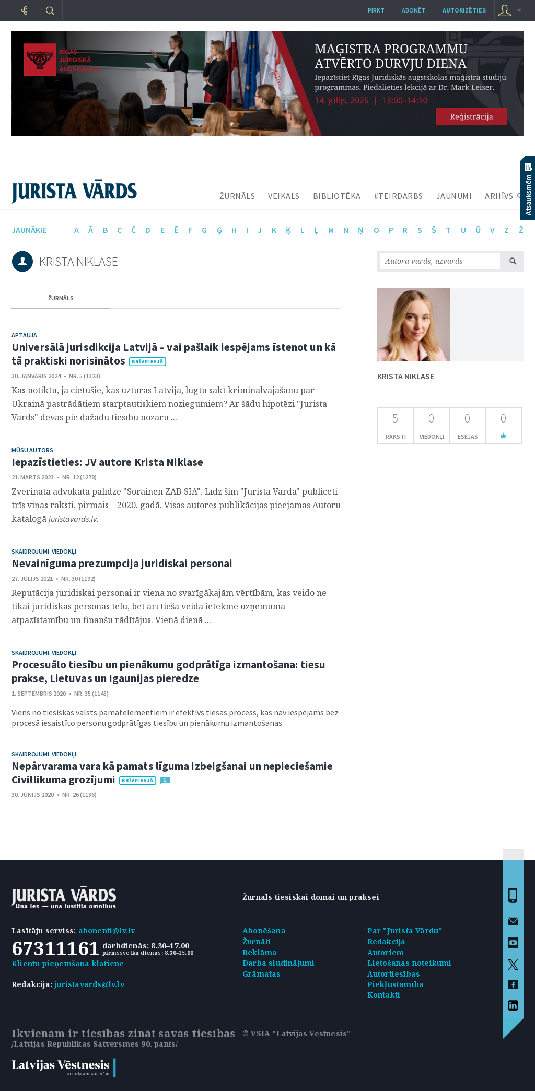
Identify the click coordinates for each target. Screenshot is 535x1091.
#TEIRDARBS (398, 196)
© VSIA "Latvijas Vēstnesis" (296, 1033)
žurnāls (61, 298)
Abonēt (413, 10)
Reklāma (259, 952)
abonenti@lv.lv (106, 930)
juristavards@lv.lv (89, 984)
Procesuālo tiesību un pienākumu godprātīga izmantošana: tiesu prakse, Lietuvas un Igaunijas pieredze (168, 671)
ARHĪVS (499, 196)
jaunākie (28, 230)
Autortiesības (394, 974)
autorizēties (464, 10)
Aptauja (24, 335)
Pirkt (376, 10)
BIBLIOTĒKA (337, 196)
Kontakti (384, 995)
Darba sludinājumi (278, 963)
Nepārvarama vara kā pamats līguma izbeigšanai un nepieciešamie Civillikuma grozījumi (172, 773)
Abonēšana (264, 930)
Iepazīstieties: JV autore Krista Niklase (107, 462)
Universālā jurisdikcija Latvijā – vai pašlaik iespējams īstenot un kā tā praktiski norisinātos (173, 354)
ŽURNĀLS (237, 196)
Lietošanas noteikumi (409, 963)
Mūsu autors (32, 450)
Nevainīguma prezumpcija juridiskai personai (121, 563)
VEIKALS (284, 196)
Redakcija (386, 941)
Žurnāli (256, 941)
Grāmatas (261, 974)
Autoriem (385, 952)
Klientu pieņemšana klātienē (67, 963)
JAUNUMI (454, 196)
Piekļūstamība (395, 984)
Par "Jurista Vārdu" (405, 930)
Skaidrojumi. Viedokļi (43, 551)
